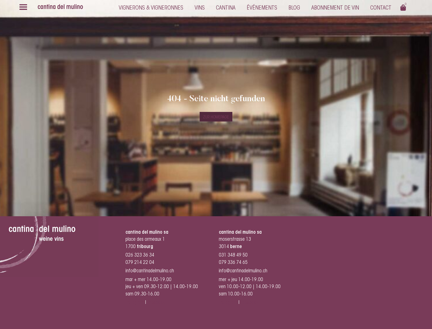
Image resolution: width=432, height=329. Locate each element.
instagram (134, 302)
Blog (294, 8)
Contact (380, 8)
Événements (262, 8)
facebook (156, 302)
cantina (225, 8)
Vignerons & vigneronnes (151, 8)
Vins (200, 8)
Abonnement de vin (335, 8)
